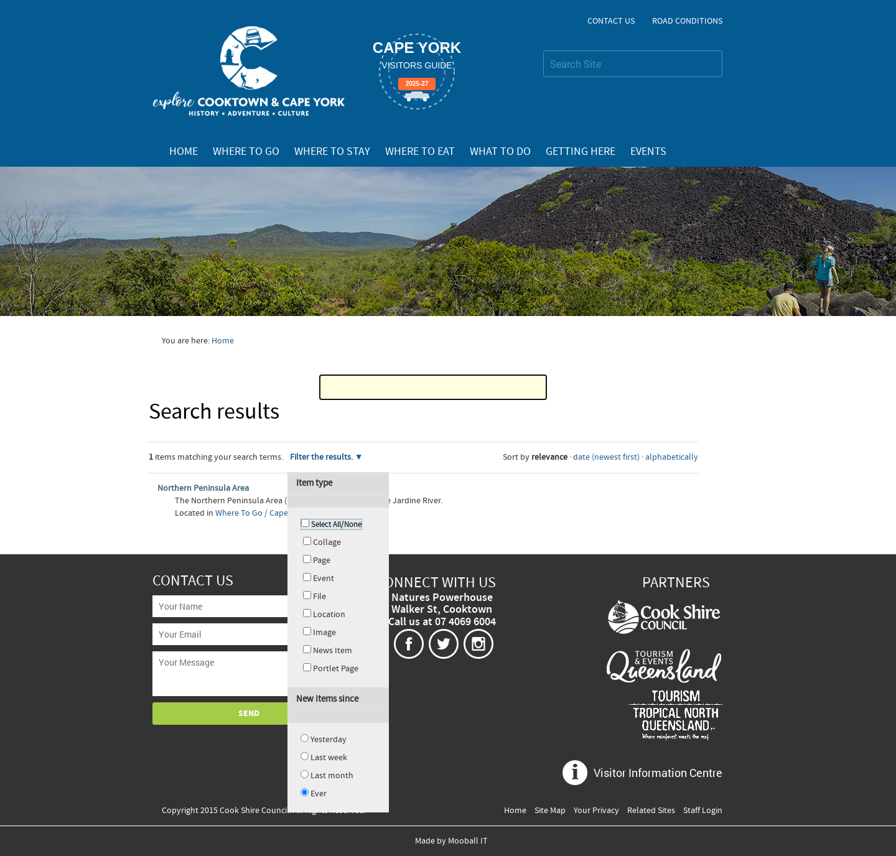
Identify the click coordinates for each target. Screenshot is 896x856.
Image (324, 632)
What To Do (500, 151)
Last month (331, 775)
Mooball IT (468, 841)
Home (183, 151)
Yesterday (328, 739)
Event (323, 578)
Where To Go (246, 151)
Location (329, 614)
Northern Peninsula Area (203, 488)
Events (648, 151)
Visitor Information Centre (658, 772)
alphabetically (671, 457)
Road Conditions (687, 21)
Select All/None (336, 524)
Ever (318, 793)
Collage (327, 542)
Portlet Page (335, 668)
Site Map (550, 810)
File (319, 596)
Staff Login (702, 810)
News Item (332, 650)
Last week (328, 757)
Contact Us (611, 21)
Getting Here (580, 151)
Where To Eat (420, 151)
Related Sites (651, 810)
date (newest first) (606, 457)
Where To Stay (332, 151)
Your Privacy (596, 810)
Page (321, 560)
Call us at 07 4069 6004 (442, 622)
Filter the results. (322, 457)
